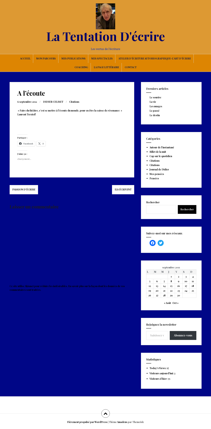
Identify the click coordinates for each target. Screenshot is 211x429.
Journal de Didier (159, 169)
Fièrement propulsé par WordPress (87, 422)
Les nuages (156, 106)
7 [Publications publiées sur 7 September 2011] (164, 281)
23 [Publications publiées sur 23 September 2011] (178, 290)
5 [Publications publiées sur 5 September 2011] (149, 281)
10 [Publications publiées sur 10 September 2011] (186, 281)
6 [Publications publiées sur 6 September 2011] (157, 281)
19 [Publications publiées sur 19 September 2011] (150, 290)
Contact (131, 67)
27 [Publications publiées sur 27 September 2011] (157, 295)
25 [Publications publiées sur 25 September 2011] (193, 290)
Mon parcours (46, 58)
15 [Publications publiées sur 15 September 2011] (171, 286)
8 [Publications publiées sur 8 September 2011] (171, 281)
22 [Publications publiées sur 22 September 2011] (171, 290)
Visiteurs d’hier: (159, 378)
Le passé (154, 110)
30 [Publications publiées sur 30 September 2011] (178, 295)
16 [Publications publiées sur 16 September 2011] (178, 286)
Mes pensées (157, 174)
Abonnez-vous (183, 335)
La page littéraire (106, 67)
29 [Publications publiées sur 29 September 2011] (171, 295)
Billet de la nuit (158, 151)
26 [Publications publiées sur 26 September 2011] (149, 295)
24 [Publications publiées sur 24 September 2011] (186, 290)
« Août (167, 303)
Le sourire (155, 97)
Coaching (81, 67)
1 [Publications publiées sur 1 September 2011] (171, 276)
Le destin (155, 115)
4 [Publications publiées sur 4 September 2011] (193, 276)
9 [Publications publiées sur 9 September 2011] (178, 281)
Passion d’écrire (23, 189)
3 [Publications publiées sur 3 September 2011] (186, 276)
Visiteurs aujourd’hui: (162, 373)
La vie (153, 101)
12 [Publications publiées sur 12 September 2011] (150, 286)
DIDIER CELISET (53, 101)
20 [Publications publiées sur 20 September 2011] (157, 290)
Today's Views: (158, 368)
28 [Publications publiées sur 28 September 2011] (164, 295)
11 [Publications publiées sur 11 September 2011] (193, 281)
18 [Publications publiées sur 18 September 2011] (193, 286)
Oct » (175, 303)
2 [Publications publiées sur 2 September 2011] (178, 276)
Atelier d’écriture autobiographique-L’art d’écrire (154, 58)
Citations (74, 101)
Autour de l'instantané (162, 147)
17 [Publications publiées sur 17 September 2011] (186, 286)
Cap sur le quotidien (161, 156)
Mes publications (73, 58)
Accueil (25, 58)
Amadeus (122, 422)
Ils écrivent (123, 189)
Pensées (154, 178)
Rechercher (153, 202)
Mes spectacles (102, 58)
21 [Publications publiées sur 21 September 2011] (164, 290)
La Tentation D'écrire (105, 36)
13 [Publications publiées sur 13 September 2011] (157, 286)
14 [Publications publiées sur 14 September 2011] (164, 286)
